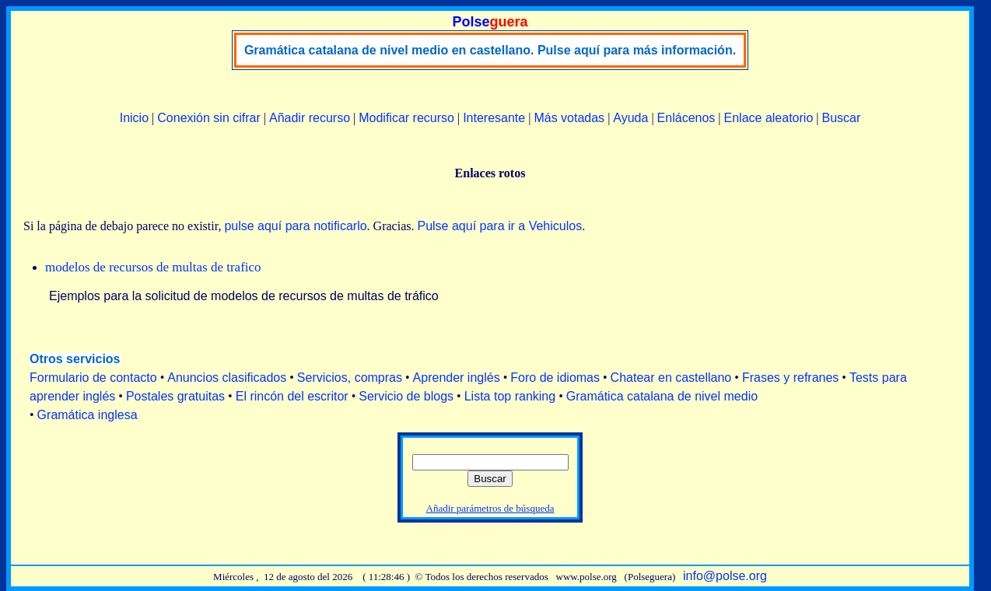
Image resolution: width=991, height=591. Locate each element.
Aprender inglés (456, 377)
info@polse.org (725, 575)
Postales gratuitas (175, 396)
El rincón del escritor (292, 396)
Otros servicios (75, 358)
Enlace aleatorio (769, 117)
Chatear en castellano (671, 377)
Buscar (840, 117)
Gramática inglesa (87, 414)
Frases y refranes (790, 377)
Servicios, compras (349, 377)
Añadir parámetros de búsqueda (490, 508)
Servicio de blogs (406, 396)
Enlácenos (686, 117)
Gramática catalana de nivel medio (662, 396)
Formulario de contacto (93, 377)
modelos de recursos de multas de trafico (153, 267)
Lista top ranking (509, 396)
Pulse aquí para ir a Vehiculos (499, 226)
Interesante (494, 117)
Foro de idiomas (555, 377)
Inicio (134, 117)
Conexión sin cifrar (209, 117)
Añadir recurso (309, 117)
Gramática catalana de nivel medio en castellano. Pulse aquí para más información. (490, 50)
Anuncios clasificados (226, 377)
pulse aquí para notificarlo (295, 226)
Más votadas (569, 117)
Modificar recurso (406, 117)
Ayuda (630, 117)
